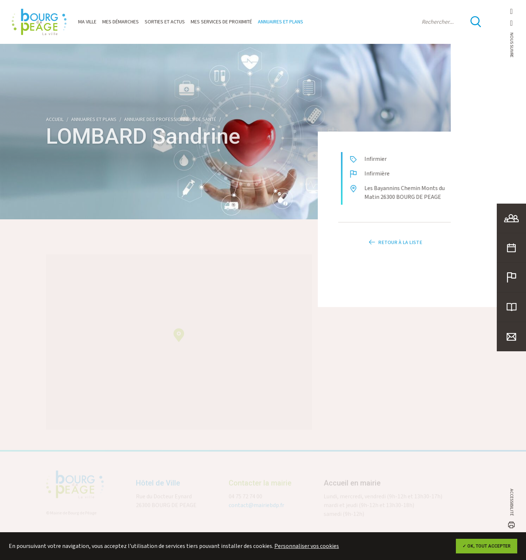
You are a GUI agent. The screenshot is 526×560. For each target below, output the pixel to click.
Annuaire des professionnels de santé (170, 119)
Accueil (55, 119)
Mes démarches (120, 22)
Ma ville (87, 22)
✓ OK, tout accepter (486, 546)
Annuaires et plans (280, 22)
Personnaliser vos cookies (306, 546)
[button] (179, 338)
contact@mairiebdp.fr (256, 508)
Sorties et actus (165, 22)
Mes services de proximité (221, 22)
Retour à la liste (394, 248)
